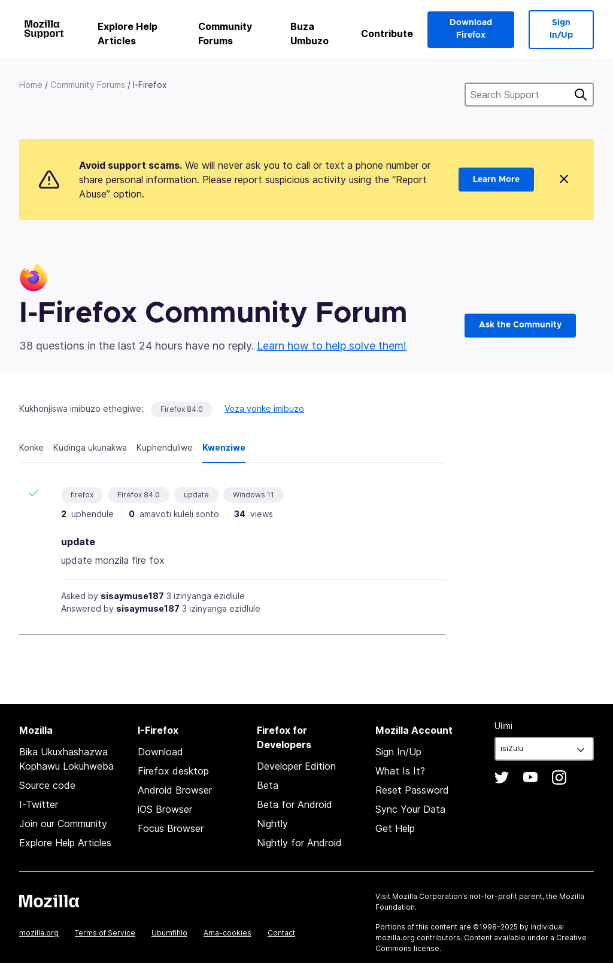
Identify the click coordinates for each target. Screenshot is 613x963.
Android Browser (175, 790)
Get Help (395, 828)
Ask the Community (520, 325)
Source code (47, 785)
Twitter (501, 777)
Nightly (272, 824)
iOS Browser (165, 809)
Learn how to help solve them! (331, 345)
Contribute (387, 34)
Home (31, 85)
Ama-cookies (227, 932)
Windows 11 (253, 494)
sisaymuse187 (132, 596)
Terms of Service (105, 932)
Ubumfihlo (169, 932)
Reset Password (412, 790)
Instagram (559, 777)
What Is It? (400, 771)
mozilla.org (39, 932)
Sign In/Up (561, 29)
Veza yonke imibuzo (264, 408)
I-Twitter (38, 804)
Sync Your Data (410, 809)
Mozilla (49, 900)
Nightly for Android (299, 843)
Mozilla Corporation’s (430, 896)
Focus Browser (171, 828)
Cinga (580, 94)
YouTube (530, 777)
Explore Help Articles (127, 33)
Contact (281, 932)
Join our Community (63, 824)
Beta (267, 785)
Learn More (496, 179)
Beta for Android (294, 804)
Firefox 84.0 (181, 409)
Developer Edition (296, 766)
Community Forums (225, 33)
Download (160, 752)
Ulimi (503, 726)
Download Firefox (471, 29)
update (196, 494)
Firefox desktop (173, 771)
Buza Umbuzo (309, 33)
